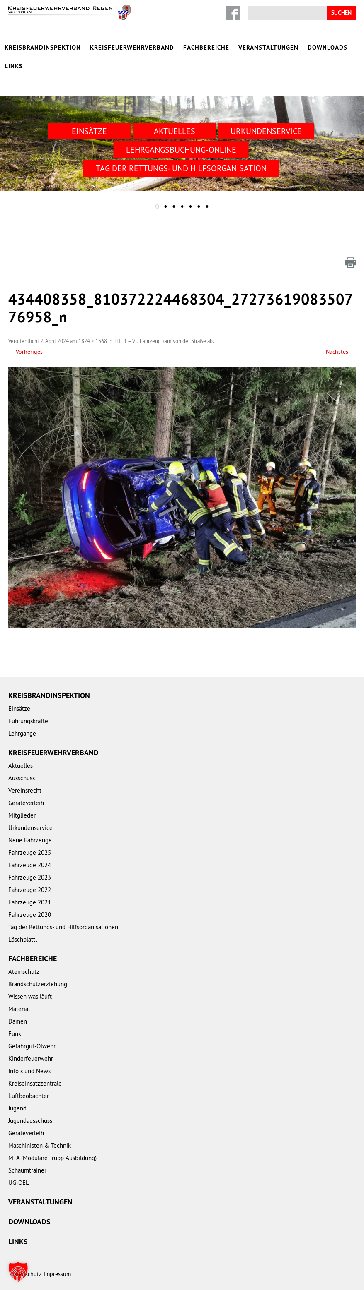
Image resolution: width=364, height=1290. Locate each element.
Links (14, 66)
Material (19, 1009)
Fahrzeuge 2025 (29, 852)
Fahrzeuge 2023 (29, 877)
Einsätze (89, 131)
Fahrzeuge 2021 (29, 902)
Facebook (233, 13)
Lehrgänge (22, 733)
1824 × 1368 (92, 341)
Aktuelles (174, 131)
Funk (14, 1034)
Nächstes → (341, 351)
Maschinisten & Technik (39, 1145)
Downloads (327, 47)
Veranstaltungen (268, 47)
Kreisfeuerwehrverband (132, 47)
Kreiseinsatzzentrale (35, 1083)
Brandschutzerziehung (37, 984)
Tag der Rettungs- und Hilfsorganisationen (63, 927)
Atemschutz (23, 972)
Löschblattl (22, 939)
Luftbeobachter (28, 1096)
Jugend (17, 1108)
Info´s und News (29, 1071)
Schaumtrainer (27, 1170)
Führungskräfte (28, 721)
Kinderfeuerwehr (30, 1058)
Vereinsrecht (24, 790)
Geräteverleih (26, 803)
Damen (17, 1021)
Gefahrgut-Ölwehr (32, 1046)
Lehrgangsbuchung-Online (181, 149)
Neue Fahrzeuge (30, 840)
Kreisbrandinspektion (43, 47)
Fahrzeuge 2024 (29, 865)
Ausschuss (21, 778)
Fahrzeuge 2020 (29, 914)
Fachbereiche (206, 47)
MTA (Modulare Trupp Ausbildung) (52, 1158)
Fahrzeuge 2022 (29, 890)
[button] (18, 1272)
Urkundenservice (266, 131)
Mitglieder (22, 815)
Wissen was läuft (30, 996)
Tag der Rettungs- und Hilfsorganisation (181, 168)
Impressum (57, 1274)
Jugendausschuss (30, 1121)
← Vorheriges (25, 351)
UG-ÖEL (18, 1183)
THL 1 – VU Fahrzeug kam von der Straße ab (163, 341)
